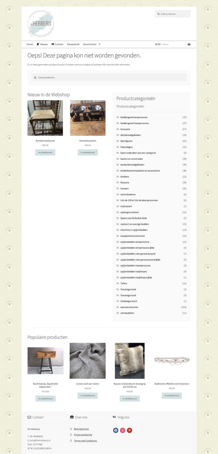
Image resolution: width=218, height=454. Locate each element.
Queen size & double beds (133, 218)
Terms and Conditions (85, 440)
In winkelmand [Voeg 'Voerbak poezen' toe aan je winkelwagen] (88, 152)
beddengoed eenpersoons (133, 117)
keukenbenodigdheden (132, 164)
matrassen (126, 206)
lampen (124, 188)
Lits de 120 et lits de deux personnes (139, 200)
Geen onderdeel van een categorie (138, 152)
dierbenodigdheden (130, 134)
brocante (125, 129)
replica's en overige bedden (134, 224)
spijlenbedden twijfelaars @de (136, 277)
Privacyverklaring (83, 434)
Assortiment (89, 44)
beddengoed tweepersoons (134, 123)
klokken (124, 176)
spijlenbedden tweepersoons (135, 265)
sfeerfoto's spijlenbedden (133, 229)
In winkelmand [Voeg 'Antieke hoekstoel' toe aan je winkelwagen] (45, 152)
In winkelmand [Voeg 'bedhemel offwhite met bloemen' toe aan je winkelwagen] (172, 395)
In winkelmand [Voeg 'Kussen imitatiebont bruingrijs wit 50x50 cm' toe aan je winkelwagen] (130, 398)
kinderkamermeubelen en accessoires (140, 170)
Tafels (123, 283)
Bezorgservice (81, 428)
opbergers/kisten (129, 212)
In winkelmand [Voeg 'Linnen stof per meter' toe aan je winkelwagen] (88, 395)
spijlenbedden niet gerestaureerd (137, 253)
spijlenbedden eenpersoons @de (137, 247)
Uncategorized (128, 289)
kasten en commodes (131, 158)
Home (30, 44)
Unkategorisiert (128, 301)
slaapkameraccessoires (132, 235)
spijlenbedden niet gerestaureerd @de (140, 259)
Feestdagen (126, 146)
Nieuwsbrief (73, 44)
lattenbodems (128, 194)
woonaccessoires (129, 307)
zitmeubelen (127, 312)
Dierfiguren (126, 140)
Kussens (124, 182)
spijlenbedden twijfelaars (133, 271)
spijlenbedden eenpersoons (134, 241)
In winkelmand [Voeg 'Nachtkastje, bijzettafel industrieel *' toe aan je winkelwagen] (46, 398)
